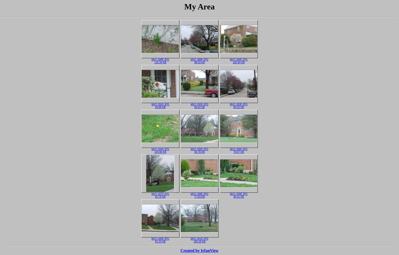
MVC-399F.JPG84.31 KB (239, 194)
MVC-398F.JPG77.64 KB (199, 194)
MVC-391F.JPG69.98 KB (160, 105)
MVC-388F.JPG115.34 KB (160, 60)
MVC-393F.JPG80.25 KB (239, 105)
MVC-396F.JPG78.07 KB (239, 149)
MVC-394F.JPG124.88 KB (160, 149)
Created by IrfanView (199, 250)
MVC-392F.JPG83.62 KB (199, 105)
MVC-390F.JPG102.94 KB (239, 60)
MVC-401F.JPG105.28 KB (199, 239)
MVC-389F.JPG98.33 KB (199, 60)
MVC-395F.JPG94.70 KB (199, 149)
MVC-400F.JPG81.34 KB (160, 239)
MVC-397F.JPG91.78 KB (160, 194)
